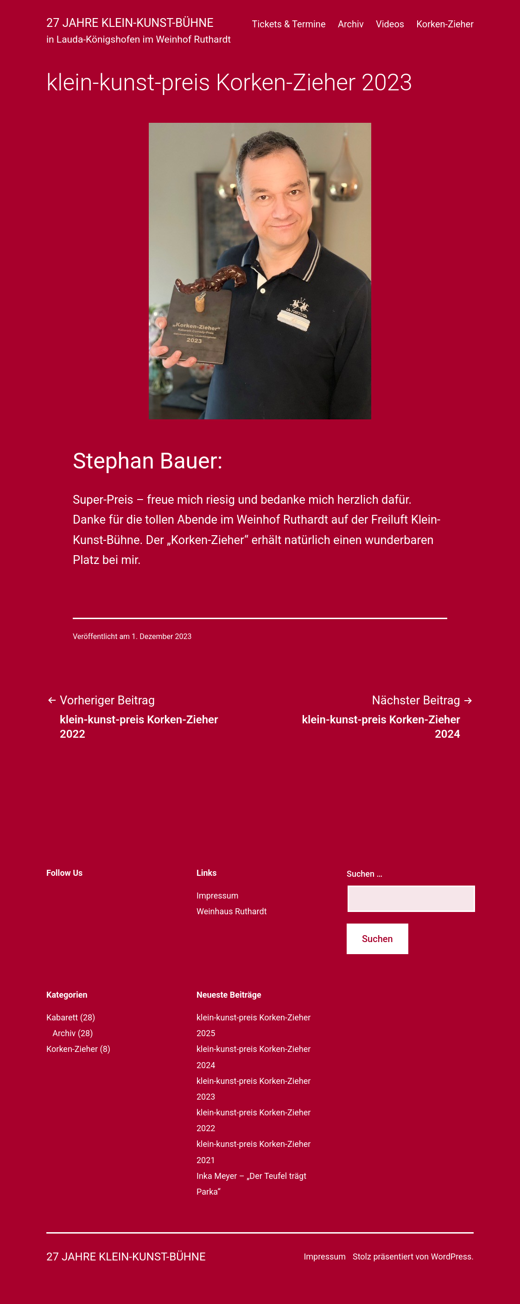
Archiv (351, 24)
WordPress (451, 1256)
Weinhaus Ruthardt (232, 911)
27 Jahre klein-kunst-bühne (130, 23)
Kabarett (62, 1017)
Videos (390, 24)
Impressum (218, 895)
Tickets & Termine (288, 24)
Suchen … (364, 874)
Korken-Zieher (445, 24)
